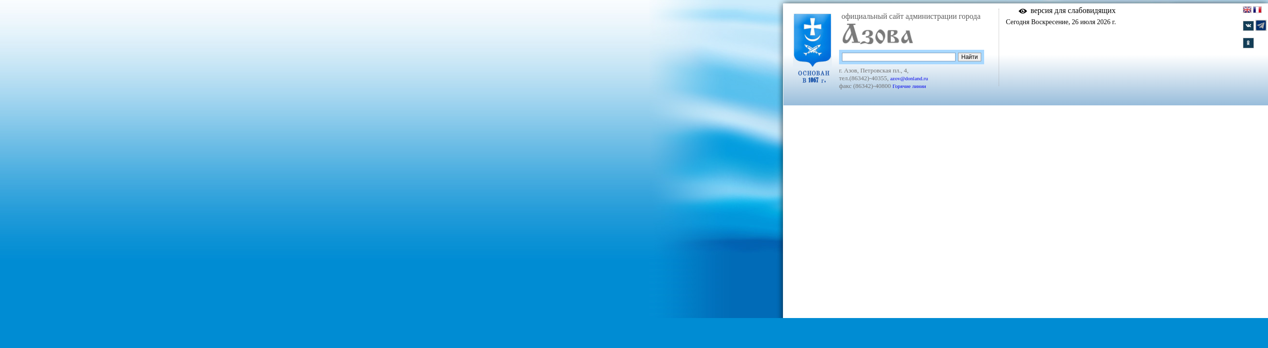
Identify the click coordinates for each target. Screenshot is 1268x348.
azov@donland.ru (909, 78)
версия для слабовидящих (1073, 10)
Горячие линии (909, 86)
